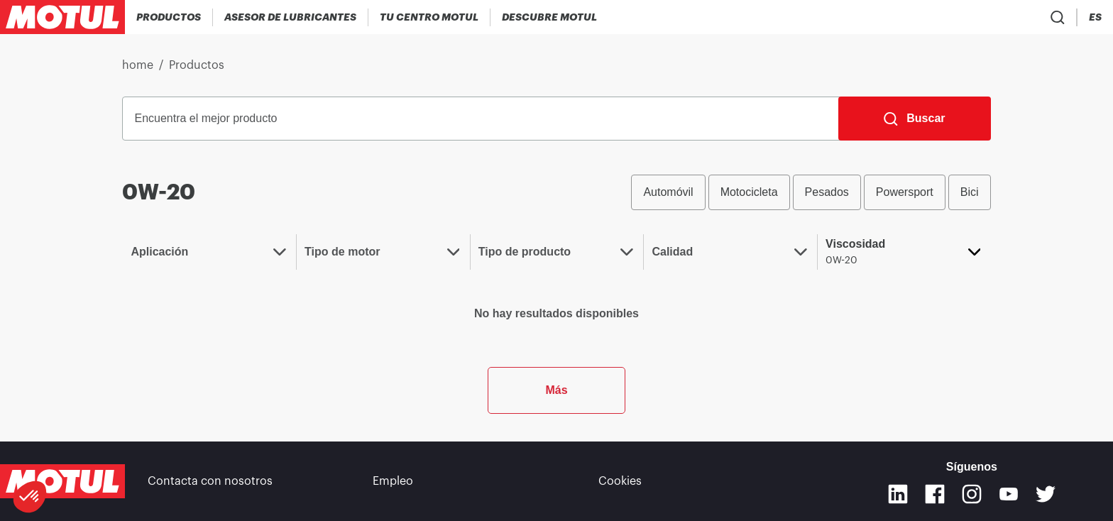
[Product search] (1013, 17)
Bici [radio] (969, 192)
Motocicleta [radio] (749, 192)
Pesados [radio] (827, 192)
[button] (30, 497)
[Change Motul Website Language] (1095, 17)
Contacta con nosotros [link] (210, 481)
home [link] (137, 65)
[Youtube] (1009, 494)
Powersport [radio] (904, 192)
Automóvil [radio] (668, 192)
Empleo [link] (393, 481)
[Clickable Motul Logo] (62, 17)
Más (556, 390)
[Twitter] (1046, 494)
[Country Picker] (1055, 17)
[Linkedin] (898, 494)
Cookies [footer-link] (620, 481)
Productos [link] (196, 65)
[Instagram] (972, 494)
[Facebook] (935, 494)
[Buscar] (914, 119)
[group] (810, 192)
